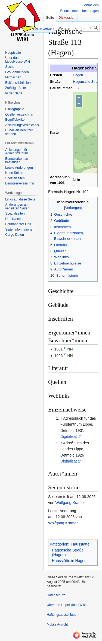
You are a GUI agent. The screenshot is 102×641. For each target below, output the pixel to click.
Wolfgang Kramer (70, 502)
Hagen (78, 75)
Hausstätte (80, 544)
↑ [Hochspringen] (61, 418)
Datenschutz (56, 595)
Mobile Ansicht (57, 624)
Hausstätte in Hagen (69, 561)
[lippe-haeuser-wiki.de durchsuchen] (89, 28)
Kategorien (59, 544)
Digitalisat (68, 436)
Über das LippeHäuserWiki (66, 605)
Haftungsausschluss (61, 615)
